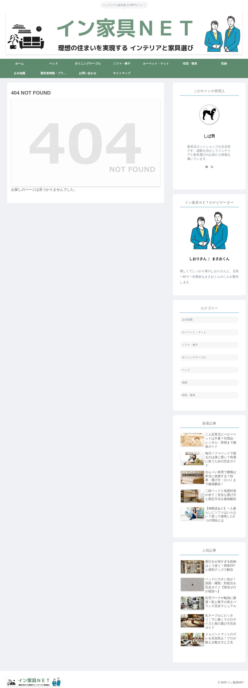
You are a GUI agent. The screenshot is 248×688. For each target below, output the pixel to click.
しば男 (209, 136)
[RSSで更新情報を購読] (211, 166)
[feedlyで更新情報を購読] (206, 166)
